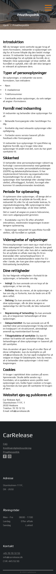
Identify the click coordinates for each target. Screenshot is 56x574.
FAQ (5, 444)
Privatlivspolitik (21, 25)
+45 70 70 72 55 (11, 553)
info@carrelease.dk (13, 354)
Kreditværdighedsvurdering (5, 448)
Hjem (6, 25)
